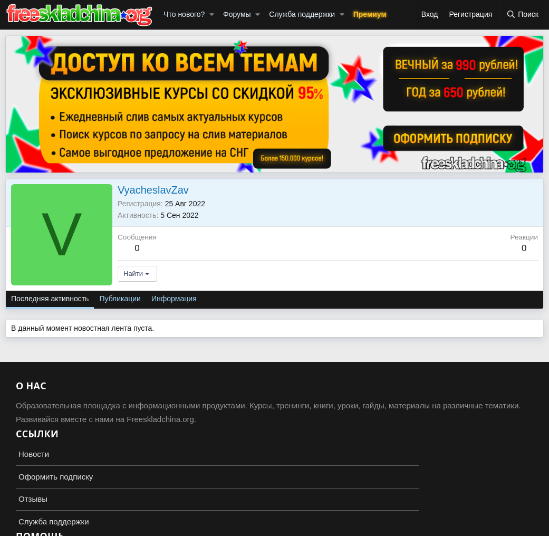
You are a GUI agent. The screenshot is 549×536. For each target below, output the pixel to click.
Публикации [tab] (119, 298)
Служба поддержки (302, 14)
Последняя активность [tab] (50, 298)
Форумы (237, 14)
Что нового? (184, 14)
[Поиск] (522, 15)
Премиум (370, 14)
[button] (212, 15)
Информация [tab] (174, 298)
